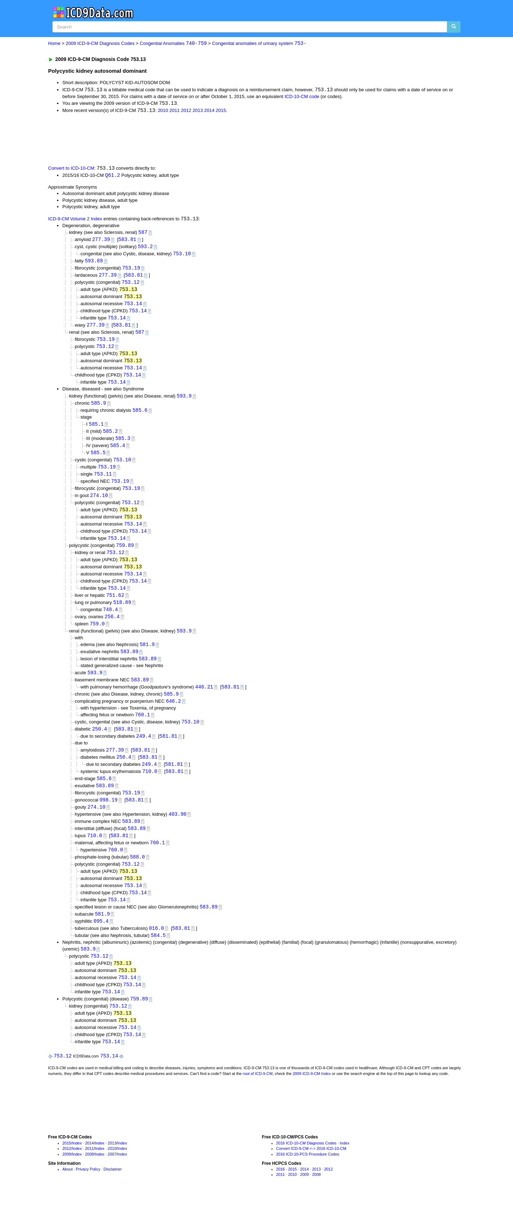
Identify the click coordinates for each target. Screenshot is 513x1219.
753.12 (131, 285)
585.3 (122, 445)
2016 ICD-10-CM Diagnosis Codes (306, 1166)
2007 (112, 1177)
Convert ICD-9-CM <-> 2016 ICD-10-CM (311, 1171)
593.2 (145, 248)
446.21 (204, 700)
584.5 (158, 955)
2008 (89, 1177)
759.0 (97, 635)
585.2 (110, 437)
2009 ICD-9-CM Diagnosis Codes (100, 43)
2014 (209, 111)
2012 (186, 111)
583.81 (127, 241)
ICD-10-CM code (302, 96)
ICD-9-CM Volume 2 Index (75, 220)
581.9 (147, 657)
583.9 (88, 969)
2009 (66, 1177)
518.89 (122, 613)
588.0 (137, 874)
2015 (221, 111)
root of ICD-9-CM (258, 1097)
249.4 (143, 750)
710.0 (149, 786)
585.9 (98, 409)
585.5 (97, 459)
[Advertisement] (175, 139)
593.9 (184, 401)
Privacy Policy (88, 1192)
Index (77, 1166)
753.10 (182, 255)
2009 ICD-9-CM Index (312, 1097)
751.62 (115, 606)
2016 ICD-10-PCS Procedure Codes (307, 1177)
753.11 (103, 481)
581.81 (168, 750)
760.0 (115, 867)
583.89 (129, 664)
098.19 (108, 816)
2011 (174, 111)
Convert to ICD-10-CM (71, 169)
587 (142, 233)
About (67, 1192)
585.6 (140, 416)
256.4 (112, 628)
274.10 (99, 503)
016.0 (156, 948)
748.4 (110, 621)
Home (54, 43)
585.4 (117, 452)
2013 (198, 111)
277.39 (101, 241)
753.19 (131, 270)
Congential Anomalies (173, 43)
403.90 (177, 831)
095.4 (101, 940)
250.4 (99, 743)
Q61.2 (112, 176)
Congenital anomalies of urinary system (259, 43)
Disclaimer (113, 1192)
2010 (163, 111)
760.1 (142, 729)
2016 (280, 1192)
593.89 (94, 263)
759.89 (125, 555)
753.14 (133, 307)
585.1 (96, 430)
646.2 (173, 715)
